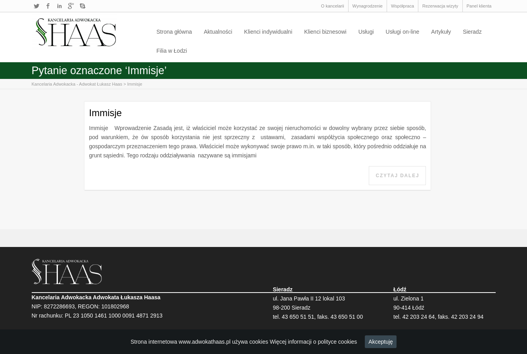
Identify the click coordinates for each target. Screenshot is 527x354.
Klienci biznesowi (325, 32)
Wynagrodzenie (368, 6)
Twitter (36, 6)
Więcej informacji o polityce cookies (313, 342)
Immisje (134, 84)
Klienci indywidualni (268, 32)
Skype (82, 6)
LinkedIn (59, 6)
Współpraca (402, 6)
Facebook (48, 6)
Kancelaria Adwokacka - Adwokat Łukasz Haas (77, 84)
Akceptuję (380, 342)
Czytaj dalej (397, 175)
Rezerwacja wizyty (440, 6)
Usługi (366, 32)
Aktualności (218, 32)
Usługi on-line (403, 32)
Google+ (71, 6)
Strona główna (174, 32)
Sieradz (472, 32)
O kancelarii (332, 6)
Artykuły (441, 32)
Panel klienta (479, 6)
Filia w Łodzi (172, 51)
